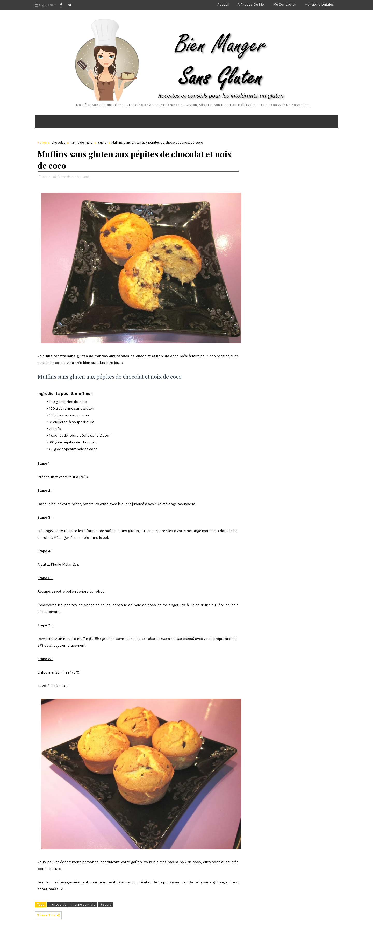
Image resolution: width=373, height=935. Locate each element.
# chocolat (57, 904)
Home (42, 142)
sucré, (85, 177)
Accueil (223, 4)
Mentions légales (319, 4)
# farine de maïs (82, 904)
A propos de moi (251, 4)
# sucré (105, 904)
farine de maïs (81, 142)
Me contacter (284, 4)
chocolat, (50, 177)
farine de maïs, (69, 177)
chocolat (58, 142)
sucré (102, 142)
